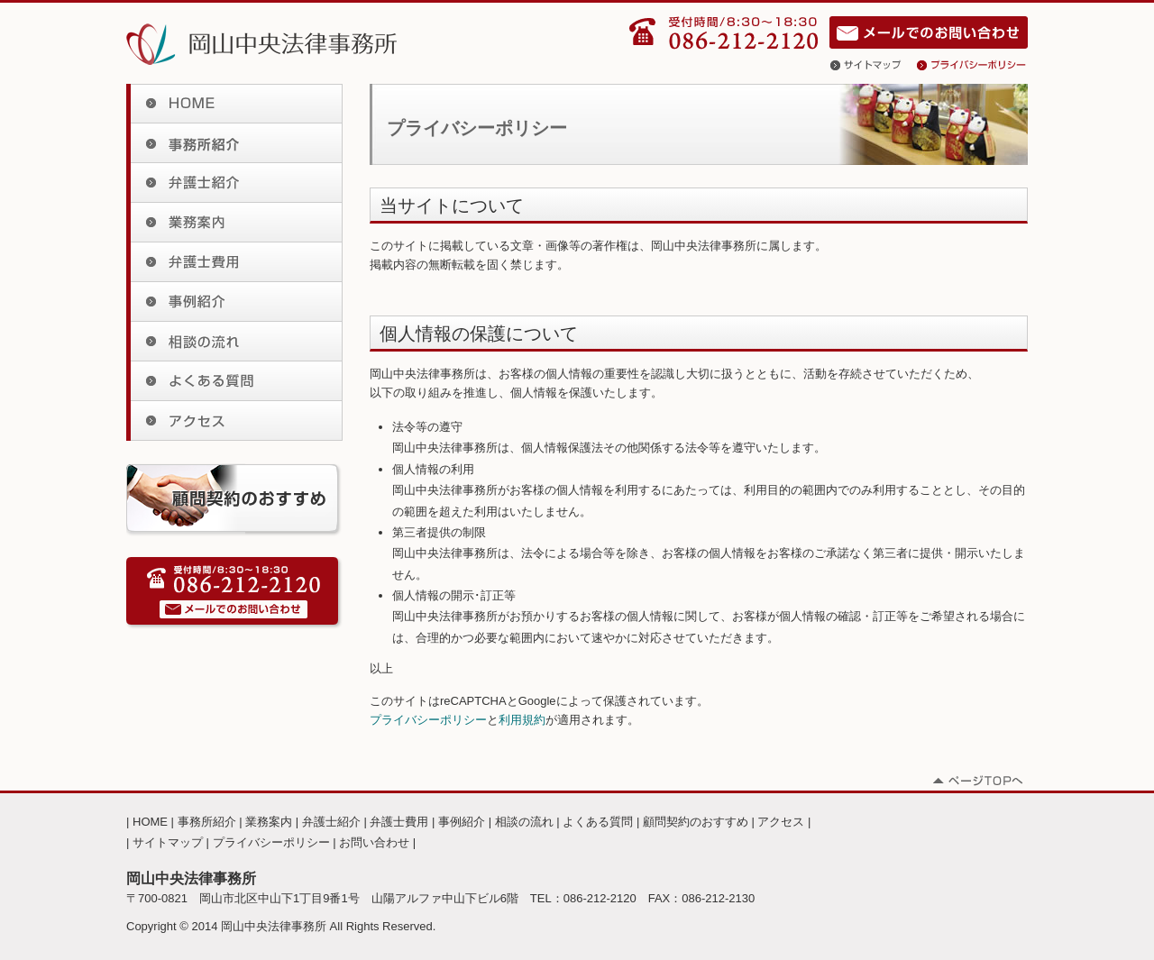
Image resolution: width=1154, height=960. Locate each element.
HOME (234, 103)
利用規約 (522, 720)
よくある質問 (234, 381)
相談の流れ (234, 341)
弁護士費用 (234, 262)
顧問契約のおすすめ (695, 821)
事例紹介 (234, 302)
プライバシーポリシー (972, 64)
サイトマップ (873, 64)
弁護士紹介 (234, 183)
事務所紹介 (234, 143)
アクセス (234, 421)
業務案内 (234, 222)
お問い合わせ (928, 32)
